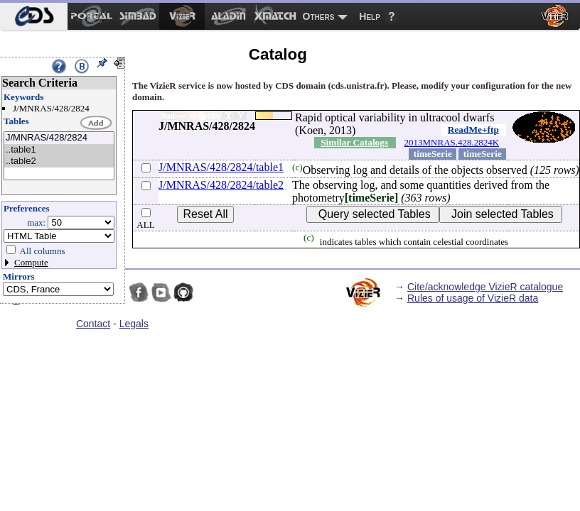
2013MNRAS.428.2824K (452, 142)
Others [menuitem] (319, 16)
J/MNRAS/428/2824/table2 (221, 185)
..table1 (59, 150)
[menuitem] (34, 16)
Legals (134, 323)
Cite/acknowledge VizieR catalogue (485, 286)
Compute (31, 262)
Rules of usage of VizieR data (472, 298)
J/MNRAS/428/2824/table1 (221, 167)
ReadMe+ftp (473, 129)
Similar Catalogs (354, 142)
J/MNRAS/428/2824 (59, 138)
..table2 (59, 161)
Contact (93, 323)
